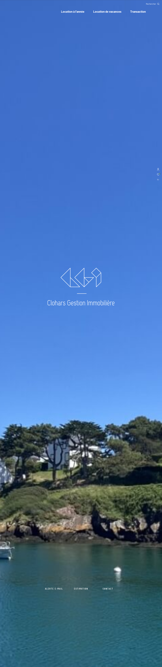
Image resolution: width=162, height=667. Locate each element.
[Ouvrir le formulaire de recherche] (153, 4)
